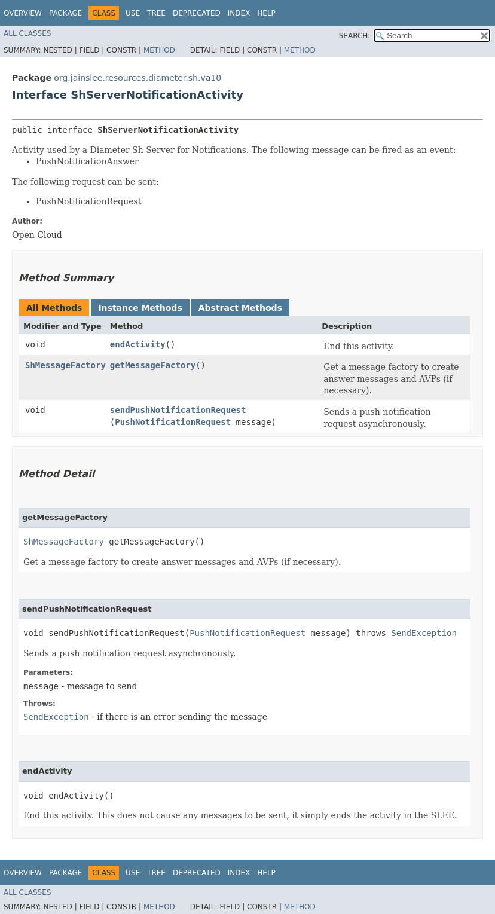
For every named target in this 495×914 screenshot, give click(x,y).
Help (266, 13)
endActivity (138, 344)
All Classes (27, 33)
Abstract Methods (240, 308)
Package (65, 13)
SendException (424, 633)
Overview (23, 13)
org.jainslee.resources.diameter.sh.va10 (137, 77)
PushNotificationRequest (173, 422)
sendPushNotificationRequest (178, 410)
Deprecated (197, 13)
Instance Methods (140, 308)
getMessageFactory (152, 365)
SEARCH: (355, 36)
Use (133, 13)
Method (159, 50)
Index (239, 13)
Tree (156, 13)
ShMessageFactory (65, 365)
